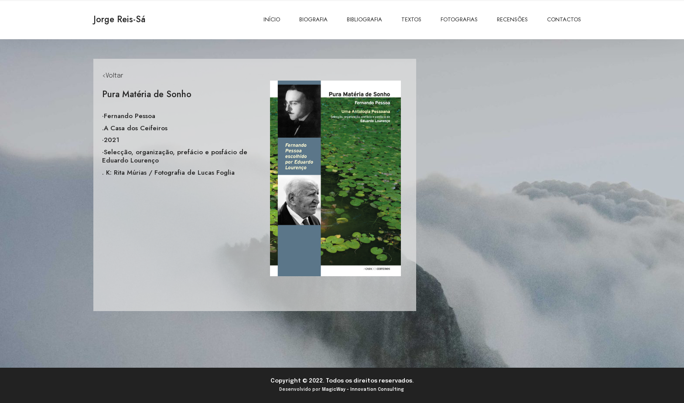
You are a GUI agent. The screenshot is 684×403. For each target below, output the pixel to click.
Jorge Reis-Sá (119, 19)
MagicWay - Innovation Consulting (363, 389)
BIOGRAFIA (313, 19)
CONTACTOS (564, 19)
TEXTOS (411, 19)
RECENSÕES (512, 19)
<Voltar (112, 76)
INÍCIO (271, 19)
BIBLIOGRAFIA (364, 19)
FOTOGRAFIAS (459, 19)
